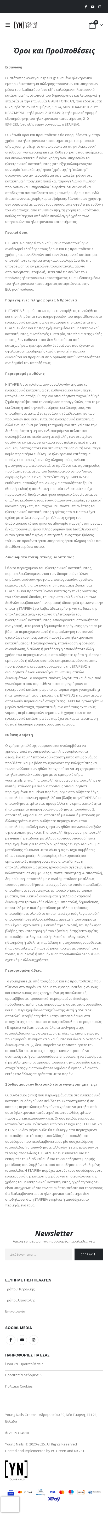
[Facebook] (86, 6)
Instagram (33, 1340)
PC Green (58, 1450)
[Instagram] (99, 6)
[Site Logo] (26, 25)
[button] (9, 25)
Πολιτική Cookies (19, 1386)
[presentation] (10, 1504)
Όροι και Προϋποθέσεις (24, 1363)
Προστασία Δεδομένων (23, 1375)
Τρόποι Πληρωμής (20, 1289)
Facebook (10, 1340)
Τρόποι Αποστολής (20, 1300)
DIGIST (79, 1450)
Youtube (22, 1340)
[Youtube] (92, 6)
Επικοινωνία (15, 1311)
